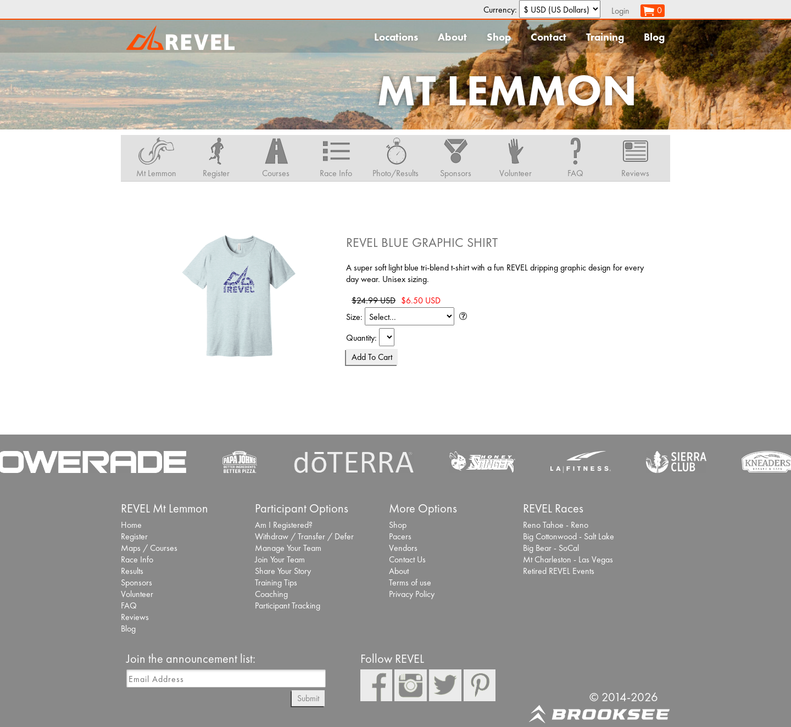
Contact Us (407, 559)
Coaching (271, 594)
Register (134, 536)
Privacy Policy (412, 594)
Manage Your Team (288, 548)
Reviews (135, 617)
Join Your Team (280, 559)
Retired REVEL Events (558, 571)
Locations (396, 37)
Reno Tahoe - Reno (555, 525)
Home (131, 525)
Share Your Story (283, 571)
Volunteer (137, 594)
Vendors (403, 548)
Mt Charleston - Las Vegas (568, 559)
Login (620, 10)
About (452, 37)
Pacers (400, 536)
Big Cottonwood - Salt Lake (568, 536)
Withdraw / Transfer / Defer (304, 536)
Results (132, 571)
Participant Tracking (287, 605)
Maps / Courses (149, 548)
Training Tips (276, 582)
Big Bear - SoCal (551, 548)
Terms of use (410, 582)
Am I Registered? (284, 525)
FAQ (129, 605)
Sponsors (136, 582)
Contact (548, 37)
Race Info (137, 559)
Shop (499, 37)
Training (605, 37)
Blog (654, 37)
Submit (308, 698)
